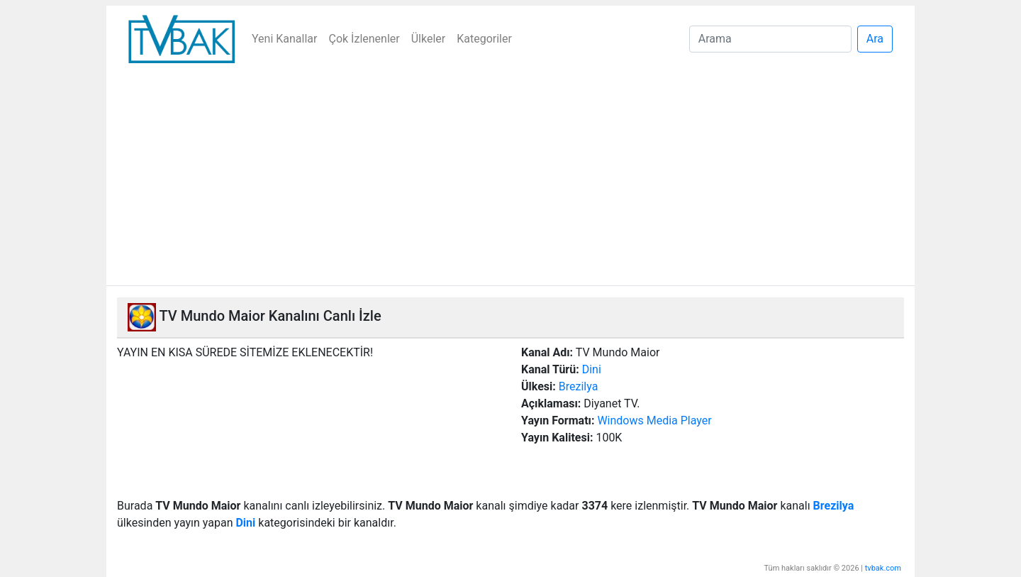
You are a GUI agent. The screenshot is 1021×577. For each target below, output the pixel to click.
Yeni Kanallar (284, 38)
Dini (591, 369)
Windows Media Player (654, 420)
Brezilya (578, 386)
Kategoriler (484, 38)
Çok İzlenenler (363, 38)
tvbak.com (883, 568)
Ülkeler (428, 38)
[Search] (770, 39)
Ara (874, 38)
